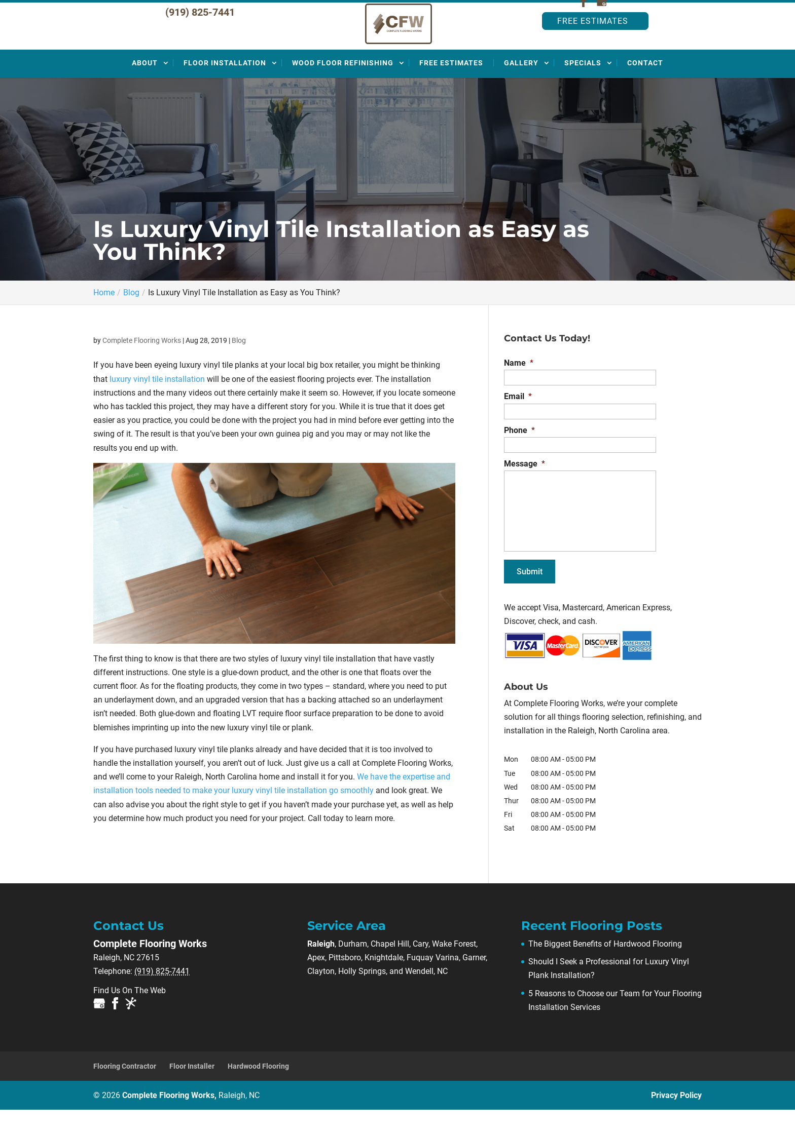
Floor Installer (191, 1090)
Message (524, 488)
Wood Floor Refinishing (342, 87)
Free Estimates (592, 45)
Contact (645, 87)
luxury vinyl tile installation (157, 403)
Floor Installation (225, 87)
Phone (519, 454)
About (145, 87)
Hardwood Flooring (258, 1090)
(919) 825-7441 (200, 36)
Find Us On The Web (129, 1015)
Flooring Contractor (124, 1090)
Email (518, 420)
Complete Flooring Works (141, 365)
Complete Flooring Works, (191, 1119)
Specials (582, 87)
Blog (239, 365)
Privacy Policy (676, 1119)
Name (518, 387)
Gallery (521, 87)
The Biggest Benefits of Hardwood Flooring (605, 968)
